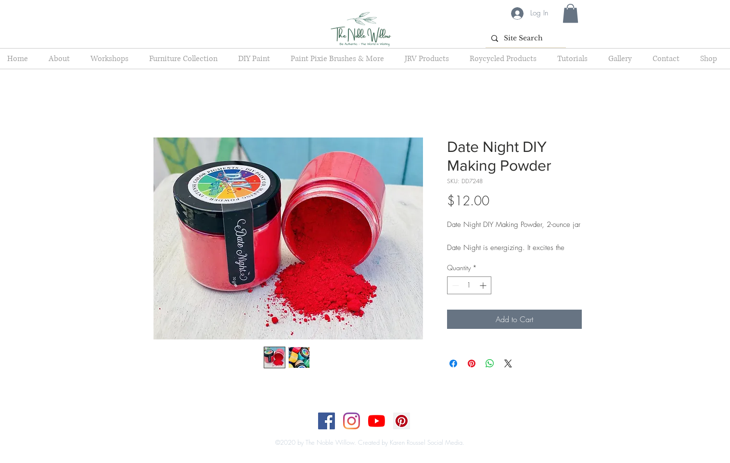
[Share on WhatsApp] (490, 363)
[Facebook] (326, 421)
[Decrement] (454, 285)
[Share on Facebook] (453, 363)
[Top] (359, 433)
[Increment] (484, 285)
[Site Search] (525, 38)
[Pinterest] (401, 421)
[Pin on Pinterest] (471, 363)
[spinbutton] (469, 285)
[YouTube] (376, 421)
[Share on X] (508, 363)
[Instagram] (351, 421)
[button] (570, 13)
